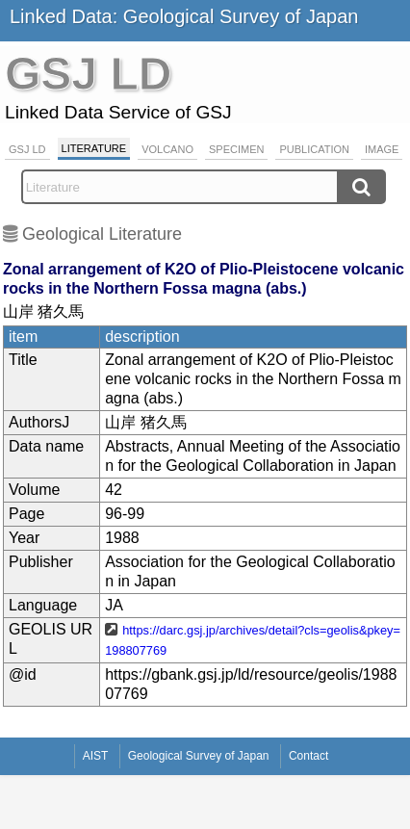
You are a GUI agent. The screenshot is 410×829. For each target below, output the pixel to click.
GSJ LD (27, 149)
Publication (314, 149)
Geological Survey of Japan (198, 756)
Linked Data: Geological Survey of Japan (184, 16)
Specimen (236, 149)
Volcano (167, 149)
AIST (96, 756)
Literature (94, 148)
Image (381, 149)
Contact (308, 756)
